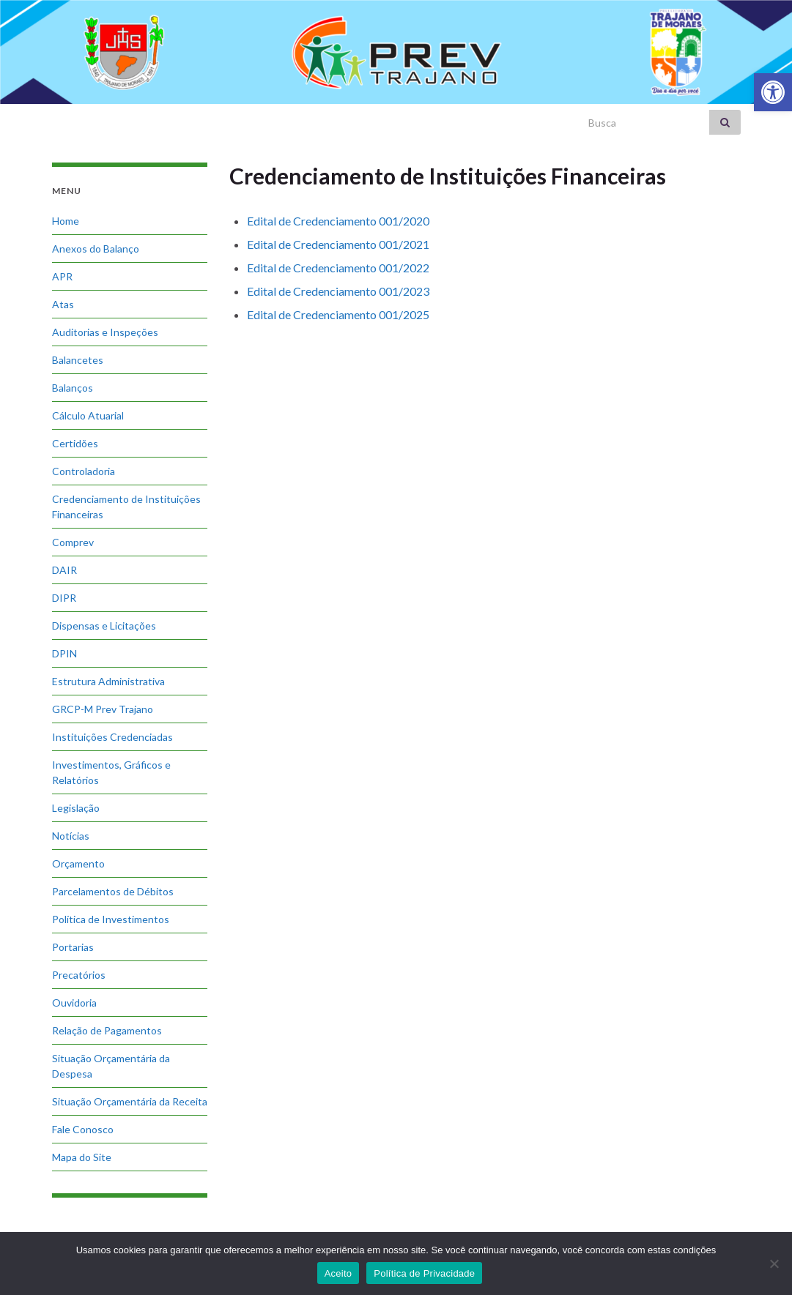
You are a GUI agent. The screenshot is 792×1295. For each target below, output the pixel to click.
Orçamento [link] (78, 863)
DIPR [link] (64, 597)
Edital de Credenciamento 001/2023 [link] (338, 291)
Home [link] (65, 220)
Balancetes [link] (77, 360)
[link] (773, 92)
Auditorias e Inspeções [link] (105, 332)
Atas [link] (63, 304)
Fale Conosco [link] (83, 1129)
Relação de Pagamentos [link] (107, 1030)
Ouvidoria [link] (74, 1002)
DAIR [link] (64, 570)
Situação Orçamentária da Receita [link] (129, 1101)
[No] (773, 1263)
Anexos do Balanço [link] (95, 248)
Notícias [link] (70, 835)
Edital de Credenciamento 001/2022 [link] (338, 268)
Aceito (338, 1273)
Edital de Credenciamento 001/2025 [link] (338, 314)
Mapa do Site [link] (81, 1157)
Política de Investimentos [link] (110, 919)
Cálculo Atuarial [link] (88, 415)
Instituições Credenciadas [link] (112, 737)
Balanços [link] (72, 387)
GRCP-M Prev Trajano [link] (102, 709)
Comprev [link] (73, 542)
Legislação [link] (76, 808)
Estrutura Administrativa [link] (108, 681)
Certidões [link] (75, 443)
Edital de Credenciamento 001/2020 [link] (338, 221)
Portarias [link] (73, 947)
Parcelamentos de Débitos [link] (113, 891)
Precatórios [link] (79, 975)
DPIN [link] (64, 653)
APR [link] (62, 276)
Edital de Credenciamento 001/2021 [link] (338, 244)
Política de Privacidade (424, 1273)
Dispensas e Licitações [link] (104, 625)
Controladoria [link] (83, 471)
